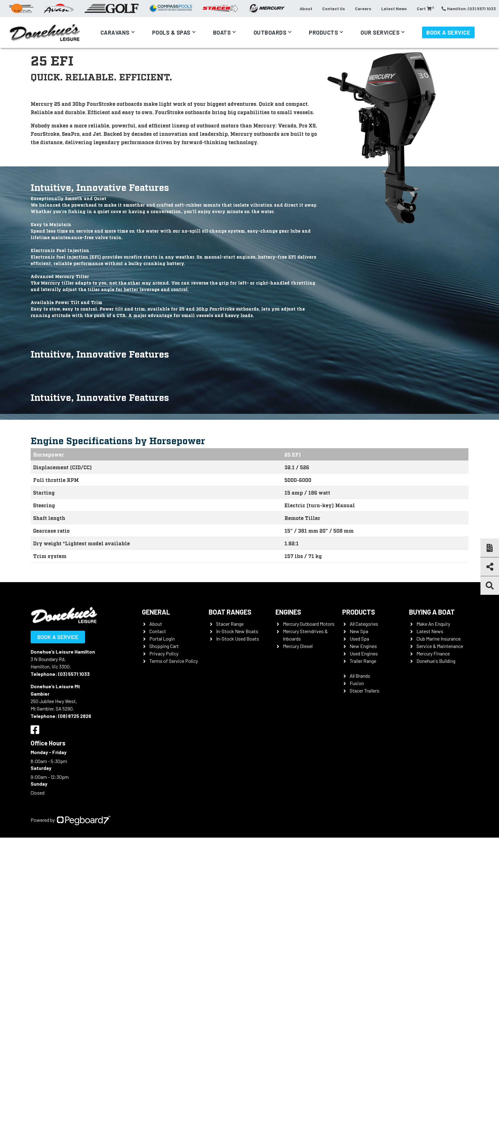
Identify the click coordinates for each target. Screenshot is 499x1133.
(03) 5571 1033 (74, 674)
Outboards (270, 32)
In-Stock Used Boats (237, 639)
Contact (157, 631)
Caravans (115, 32)
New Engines (363, 646)
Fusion (357, 683)
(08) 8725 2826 (74, 716)
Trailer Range (363, 661)
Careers (363, 8)
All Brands (360, 676)
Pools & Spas (171, 32)
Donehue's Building (435, 661)
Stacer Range (230, 624)
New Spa (359, 631)
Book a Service (448, 32)
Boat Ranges (230, 612)
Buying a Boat (432, 612)
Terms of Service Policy (173, 661)
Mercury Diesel (298, 646)
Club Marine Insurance (438, 639)
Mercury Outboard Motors (309, 624)
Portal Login (162, 639)
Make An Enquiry (433, 624)
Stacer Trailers (364, 690)
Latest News (394, 8)
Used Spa (359, 639)
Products (323, 32)
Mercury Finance (433, 653)
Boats (222, 32)
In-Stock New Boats (237, 631)
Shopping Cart (164, 646)
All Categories (364, 624)
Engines (288, 612)
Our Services (379, 32)
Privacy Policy (163, 653)
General (156, 612)
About (306, 8)
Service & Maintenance (439, 646)
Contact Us (333, 8)
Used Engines (364, 653)
